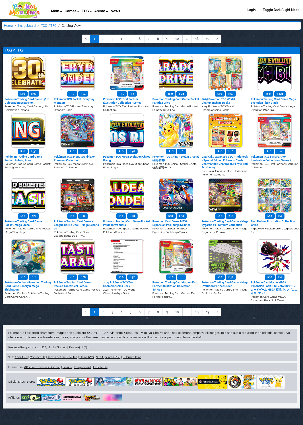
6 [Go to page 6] (139, 39)
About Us (20, 357)
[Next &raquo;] (217, 39)
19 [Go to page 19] (207, 39)
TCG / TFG (48, 25)
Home (8, 25)
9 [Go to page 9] (167, 39)
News (115, 11)
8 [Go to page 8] (158, 39)
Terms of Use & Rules (62, 357)
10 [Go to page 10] (177, 39)
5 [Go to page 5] (131, 39)
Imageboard (27, 25)
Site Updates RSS (108, 357)
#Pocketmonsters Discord (42, 367)
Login (251, 10)
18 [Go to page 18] (197, 39)
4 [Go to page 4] (121, 39)
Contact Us (37, 357)
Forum (67, 367)
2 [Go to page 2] (103, 39)
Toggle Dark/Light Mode (281, 10)
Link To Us (100, 367)
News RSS (86, 357)
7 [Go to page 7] (149, 39)
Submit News (132, 357)
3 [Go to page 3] (112, 39)
